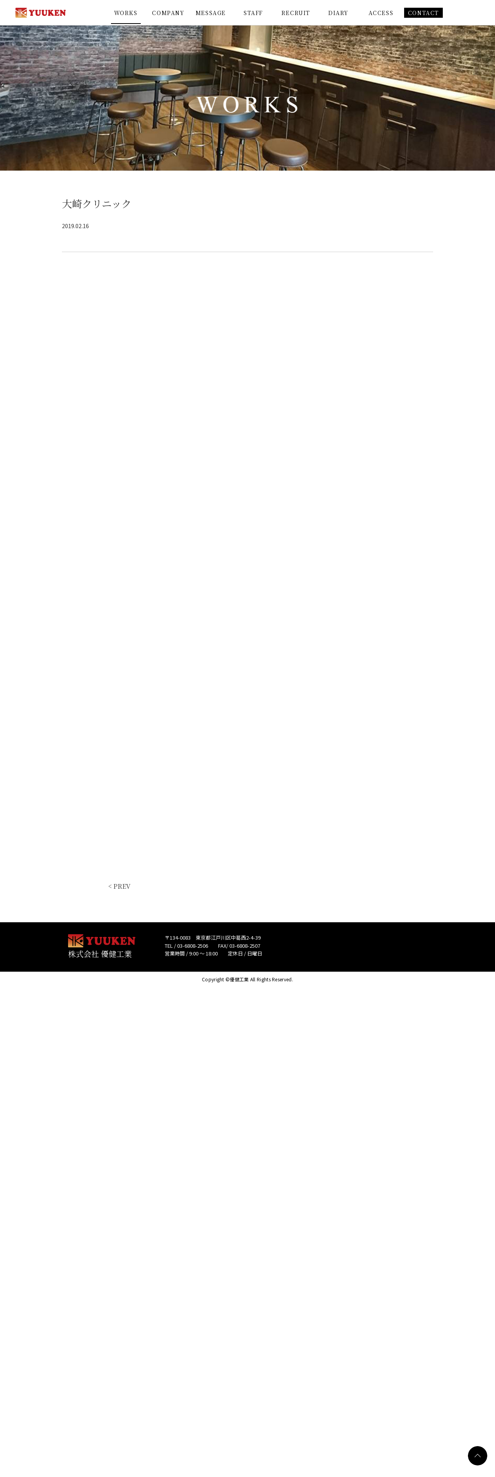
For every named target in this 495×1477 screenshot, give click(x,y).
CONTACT (423, 13)
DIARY (338, 13)
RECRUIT (296, 13)
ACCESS (381, 13)
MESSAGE (211, 13)
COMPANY (168, 13)
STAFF (253, 13)
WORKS (126, 13)
